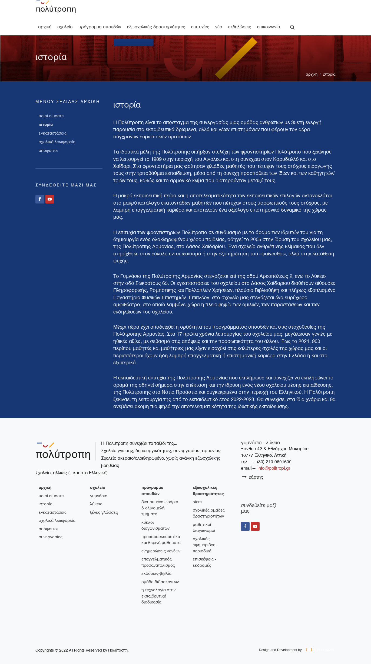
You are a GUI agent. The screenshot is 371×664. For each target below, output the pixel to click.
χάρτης (252, 469)
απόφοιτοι (48, 142)
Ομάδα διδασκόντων (160, 574)
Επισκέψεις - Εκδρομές (204, 554)
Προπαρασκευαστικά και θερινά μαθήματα (161, 532)
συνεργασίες (50, 529)
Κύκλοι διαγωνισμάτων (155, 517)
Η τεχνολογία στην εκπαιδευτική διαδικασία (158, 588)
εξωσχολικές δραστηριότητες (208, 482)
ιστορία (329, 66)
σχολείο (97, 479)
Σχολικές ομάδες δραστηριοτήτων (209, 505)
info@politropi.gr (273, 460)
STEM (197, 494)
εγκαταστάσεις (53, 125)
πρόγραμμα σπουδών (152, 482)
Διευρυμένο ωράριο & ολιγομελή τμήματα (159, 500)
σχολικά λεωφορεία (57, 134)
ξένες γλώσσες (104, 504)
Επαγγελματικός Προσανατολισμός (158, 554)
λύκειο (96, 496)
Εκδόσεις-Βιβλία (156, 565)
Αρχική (311, 66)
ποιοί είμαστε (51, 108)
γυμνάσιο (98, 488)
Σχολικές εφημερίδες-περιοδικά (205, 537)
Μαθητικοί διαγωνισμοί (204, 519)
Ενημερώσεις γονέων (160, 543)
